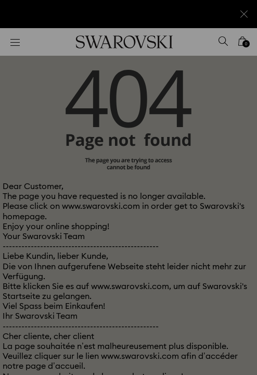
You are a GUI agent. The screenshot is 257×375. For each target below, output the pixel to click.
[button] (234, 47)
